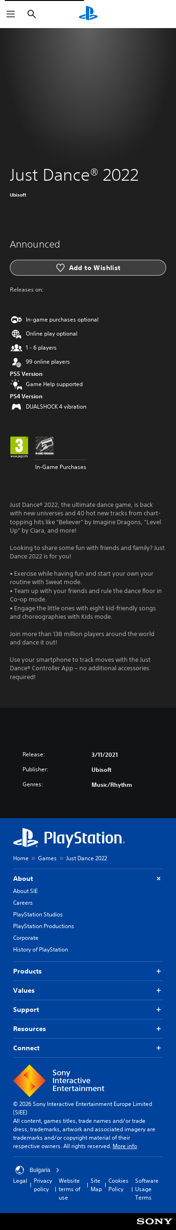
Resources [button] (88, 1029)
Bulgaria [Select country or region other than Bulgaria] (37, 1170)
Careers (23, 903)
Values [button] (88, 990)
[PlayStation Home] (88, 14)
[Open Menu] (10, 14)
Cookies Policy (118, 1185)
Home (21, 858)
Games (47, 858)
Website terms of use (69, 1189)
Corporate (25, 938)
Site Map (96, 1185)
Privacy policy (43, 1185)
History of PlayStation (40, 949)
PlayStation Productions (43, 926)
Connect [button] (88, 1048)
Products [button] (88, 971)
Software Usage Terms (147, 1189)
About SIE (25, 891)
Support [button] (88, 1009)
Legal (20, 1181)
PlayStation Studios (38, 914)
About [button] (88, 879)
